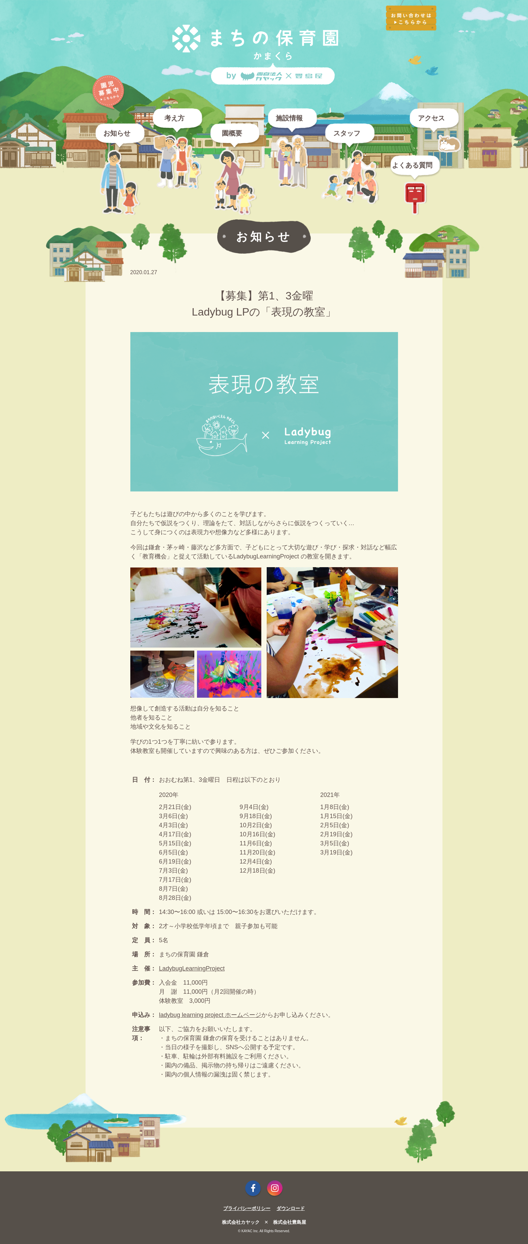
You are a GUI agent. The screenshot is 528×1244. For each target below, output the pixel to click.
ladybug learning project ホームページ (210, 1015)
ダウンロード (290, 1208)
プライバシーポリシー (246, 1208)
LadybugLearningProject (192, 968)
